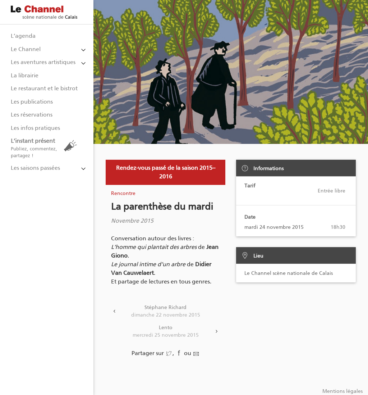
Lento (165, 331)
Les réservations (31, 114)
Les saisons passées (35, 167)
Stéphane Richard (165, 311)
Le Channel (26, 49)
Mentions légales (342, 391)
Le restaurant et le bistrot (44, 88)
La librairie (24, 75)
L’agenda (23, 35)
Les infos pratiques (35, 127)
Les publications (32, 101)
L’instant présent (45, 148)
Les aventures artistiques (43, 62)
